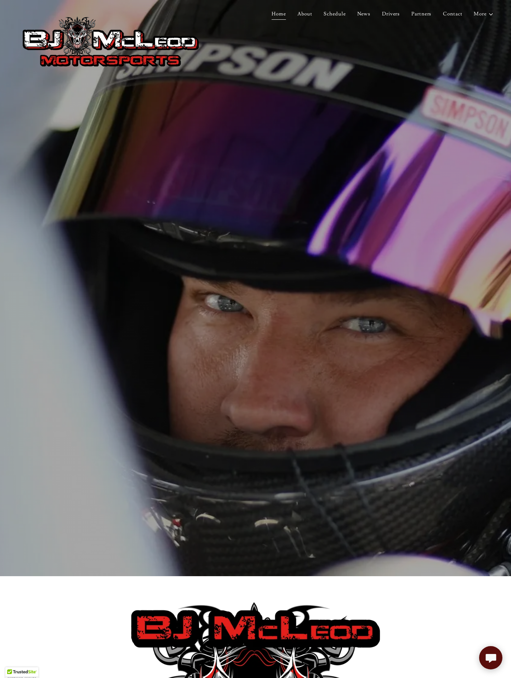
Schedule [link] (334, 14)
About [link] (304, 14)
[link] (110, 12)
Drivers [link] (391, 14)
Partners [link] (421, 14)
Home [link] (279, 14)
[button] (484, 14)
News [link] (364, 14)
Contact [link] (452, 14)
